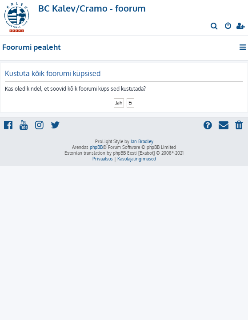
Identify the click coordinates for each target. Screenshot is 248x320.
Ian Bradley (142, 141)
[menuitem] (214, 26)
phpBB (96, 147)
